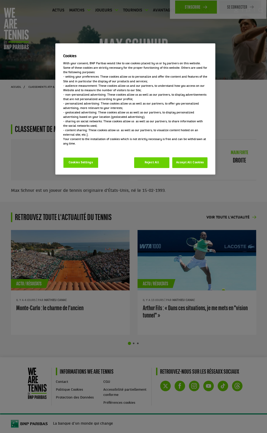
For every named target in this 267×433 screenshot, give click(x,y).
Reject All (152, 162)
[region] (135, 109)
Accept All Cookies (190, 162)
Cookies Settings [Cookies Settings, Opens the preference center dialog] (81, 162)
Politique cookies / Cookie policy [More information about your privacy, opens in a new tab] (86, 148)
